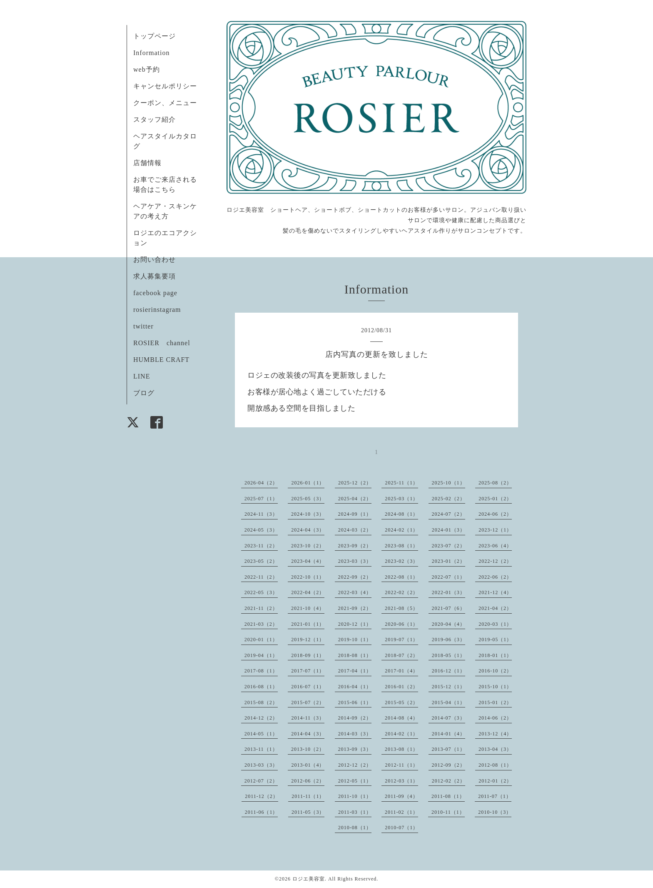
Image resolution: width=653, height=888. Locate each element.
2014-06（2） (495, 718)
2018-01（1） (495, 655)
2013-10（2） (307, 749)
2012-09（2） (448, 765)
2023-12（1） (495, 530)
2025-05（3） (307, 499)
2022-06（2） (495, 577)
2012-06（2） (307, 781)
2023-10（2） (307, 546)
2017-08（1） (261, 671)
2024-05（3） (261, 530)
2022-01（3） (448, 592)
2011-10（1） (354, 796)
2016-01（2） (401, 687)
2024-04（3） (307, 530)
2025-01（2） (495, 499)
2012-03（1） (401, 781)
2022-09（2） (354, 577)
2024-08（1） (401, 514)
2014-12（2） (261, 718)
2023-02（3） (401, 561)
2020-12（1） (354, 624)
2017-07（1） (307, 671)
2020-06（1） (401, 624)
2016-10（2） (495, 671)
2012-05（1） (354, 781)
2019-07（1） (401, 639)
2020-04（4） (448, 624)
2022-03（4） (354, 592)
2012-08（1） (495, 765)
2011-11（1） (308, 796)
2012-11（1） (401, 765)
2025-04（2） (354, 499)
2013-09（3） (354, 749)
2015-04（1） (448, 702)
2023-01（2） (448, 561)
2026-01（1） (307, 483)
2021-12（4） (495, 592)
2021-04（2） (495, 608)
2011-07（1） (494, 796)
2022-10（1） (307, 577)
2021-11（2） (261, 608)
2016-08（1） (261, 687)
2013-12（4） (495, 734)
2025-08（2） (495, 483)
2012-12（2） (354, 765)
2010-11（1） (448, 812)
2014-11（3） (307, 718)
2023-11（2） (261, 546)
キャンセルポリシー (165, 86)
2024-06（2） (495, 514)
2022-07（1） (448, 577)
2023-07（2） (448, 546)
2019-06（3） (448, 639)
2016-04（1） (354, 687)
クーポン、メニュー (165, 102)
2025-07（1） (261, 499)
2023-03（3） (354, 561)
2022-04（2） (307, 592)
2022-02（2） (401, 592)
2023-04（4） (307, 561)
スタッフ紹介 (154, 119)
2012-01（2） (495, 781)
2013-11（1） (261, 749)
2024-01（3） (448, 530)
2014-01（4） (448, 734)
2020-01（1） (261, 639)
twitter (143, 326)
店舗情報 (147, 162)
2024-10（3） (307, 514)
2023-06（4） (495, 546)
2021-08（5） (401, 608)
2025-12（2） (354, 483)
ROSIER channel (161, 342)
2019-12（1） (307, 639)
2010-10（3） (494, 812)
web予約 (146, 69)
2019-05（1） (495, 639)
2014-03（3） (354, 734)
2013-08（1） (401, 749)
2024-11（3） (261, 514)
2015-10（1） (495, 687)
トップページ (154, 36)
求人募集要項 (154, 276)
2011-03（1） (354, 812)
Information (151, 52)
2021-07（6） (448, 608)
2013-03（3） (261, 765)
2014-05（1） (261, 734)
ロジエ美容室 (308, 879)
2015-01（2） (495, 702)
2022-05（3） (261, 592)
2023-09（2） (354, 546)
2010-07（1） (401, 827)
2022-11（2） (261, 577)
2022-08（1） (401, 577)
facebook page (155, 292)
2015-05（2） (401, 702)
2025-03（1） (401, 499)
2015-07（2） (307, 702)
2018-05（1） (448, 655)
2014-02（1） (401, 734)
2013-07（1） (448, 749)
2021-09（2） (354, 608)
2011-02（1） (401, 812)
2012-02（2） (448, 781)
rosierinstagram (157, 309)
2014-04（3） (307, 734)
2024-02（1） (401, 530)
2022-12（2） (495, 561)
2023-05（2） (261, 561)
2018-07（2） (401, 655)
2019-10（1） (354, 639)
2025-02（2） (448, 499)
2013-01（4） (307, 765)
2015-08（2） (261, 702)
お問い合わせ (154, 259)
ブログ (144, 392)
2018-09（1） (307, 655)
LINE (141, 376)
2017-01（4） (401, 671)
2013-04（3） (495, 749)
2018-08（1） (354, 655)
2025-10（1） (448, 483)
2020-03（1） (495, 624)
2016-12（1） (448, 671)
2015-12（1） (448, 687)
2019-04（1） (261, 655)
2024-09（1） (354, 514)
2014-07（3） (448, 718)
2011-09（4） (401, 796)
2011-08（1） (448, 796)
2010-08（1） (354, 827)
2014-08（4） (401, 718)
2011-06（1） (261, 812)
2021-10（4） (307, 608)
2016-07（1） (307, 687)
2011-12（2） (261, 796)
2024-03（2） (354, 530)
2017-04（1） (354, 671)
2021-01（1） (307, 624)
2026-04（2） (261, 483)
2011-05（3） (308, 812)
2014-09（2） (354, 718)
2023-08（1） (401, 546)
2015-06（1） (354, 702)
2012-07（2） (261, 781)
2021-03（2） (261, 624)
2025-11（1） (401, 483)
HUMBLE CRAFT (161, 359)
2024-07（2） (448, 514)
